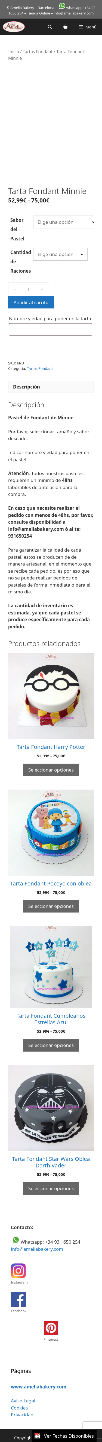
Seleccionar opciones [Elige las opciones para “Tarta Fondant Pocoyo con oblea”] (51, 896)
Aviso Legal (23, 1390)
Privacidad (22, 1404)
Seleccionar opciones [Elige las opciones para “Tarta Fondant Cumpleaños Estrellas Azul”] (51, 1035)
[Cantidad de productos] (28, 279)
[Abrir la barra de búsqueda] (50, 27)
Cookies (19, 1397)
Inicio (13, 52)
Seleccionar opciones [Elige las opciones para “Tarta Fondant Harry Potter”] (51, 759)
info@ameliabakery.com (37, 1238)
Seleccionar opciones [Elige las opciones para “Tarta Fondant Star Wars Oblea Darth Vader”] (51, 1178)
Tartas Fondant (38, 52)
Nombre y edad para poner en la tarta (50, 308)
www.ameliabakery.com (38, 1376)
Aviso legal (18, 1433)
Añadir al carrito (31, 292)
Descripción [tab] (26, 376)
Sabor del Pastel (17, 219)
